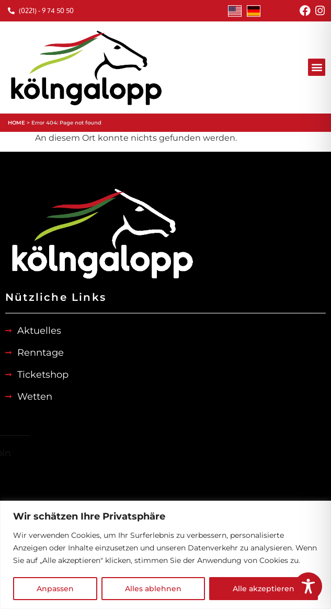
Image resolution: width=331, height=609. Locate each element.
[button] (316, 67)
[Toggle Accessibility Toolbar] (308, 586)
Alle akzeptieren (263, 588)
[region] (165, 555)
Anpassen (55, 588)
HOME (16, 122)
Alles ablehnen (153, 588)
